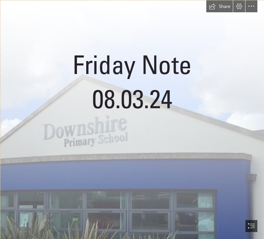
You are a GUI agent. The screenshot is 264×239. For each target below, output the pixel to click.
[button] (219, 6)
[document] (132, 119)
